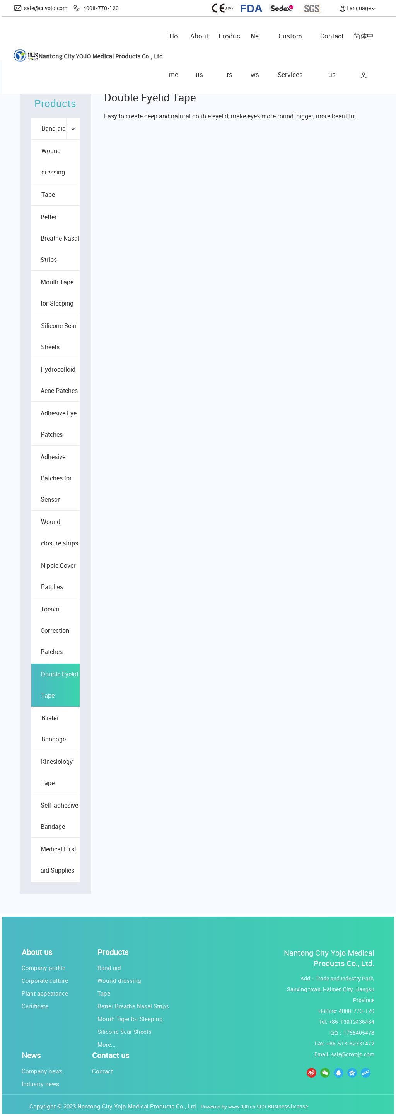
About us (37, 952)
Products (112, 952)
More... (106, 1044)
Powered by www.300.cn (228, 1106)
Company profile (43, 968)
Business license (288, 1106)
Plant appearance (45, 993)
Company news (42, 1071)
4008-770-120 (101, 8)
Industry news (40, 1084)
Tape (103, 993)
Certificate (35, 1006)
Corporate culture (45, 980)
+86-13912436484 (351, 1021)
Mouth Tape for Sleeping (130, 1019)
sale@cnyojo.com (45, 8)
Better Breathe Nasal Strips (133, 1006)
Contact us (110, 1055)
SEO (261, 1106)
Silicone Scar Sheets (124, 1031)
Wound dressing (119, 980)
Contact (102, 1071)
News (31, 1055)
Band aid (109, 968)
